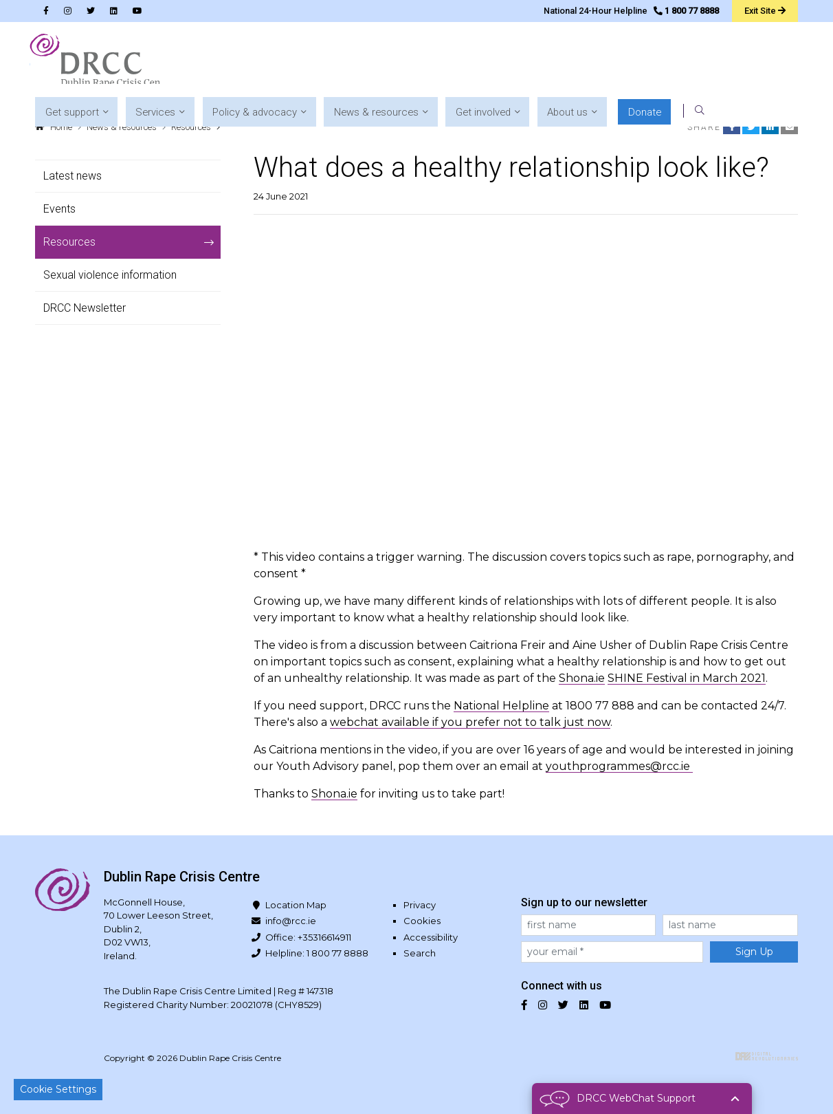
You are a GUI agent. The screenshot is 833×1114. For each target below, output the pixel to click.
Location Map (295, 904)
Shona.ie (582, 678)
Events (59, 208)
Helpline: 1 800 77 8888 (316, 952)
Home (61, 127)
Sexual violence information (110, 274)
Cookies (422, 920)
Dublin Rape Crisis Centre (99, 61)
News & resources (122, 127)
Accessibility (430, 937)
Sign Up (754, 951)
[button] (250, 62)
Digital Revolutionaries (766, 1056)
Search (419, 952)
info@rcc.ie (290, 920)
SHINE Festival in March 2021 (687, 678)
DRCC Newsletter (84, 307)
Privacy (419, 904)
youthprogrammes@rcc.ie (619, 766)
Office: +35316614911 (308, 937)
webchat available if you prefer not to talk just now (470, 722)
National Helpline (501, 705)
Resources (191, 127)
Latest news (72, 175)
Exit (764, 10)
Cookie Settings (58, 1089)
